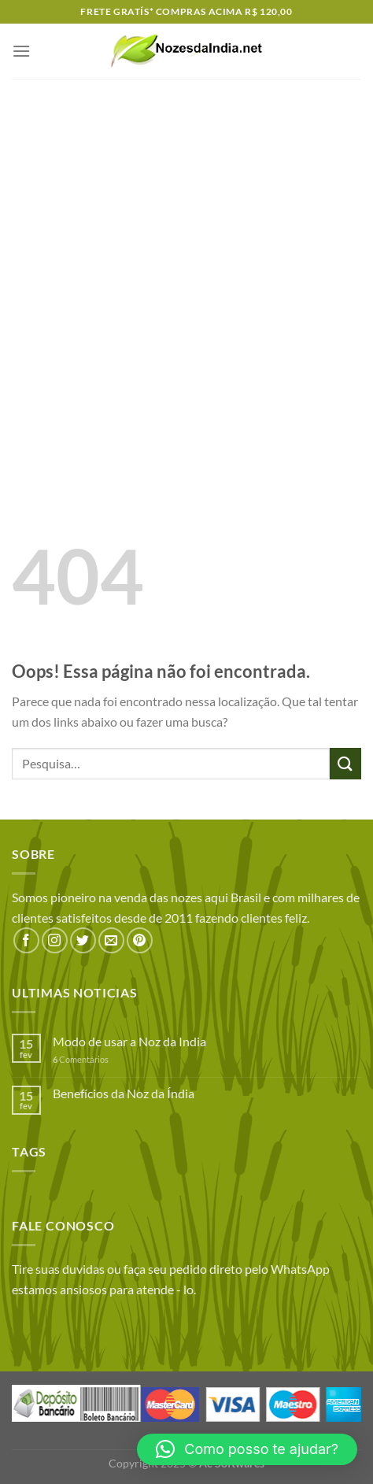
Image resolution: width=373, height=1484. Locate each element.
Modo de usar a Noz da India (129, 1041)
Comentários (81, 1059)
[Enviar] (345, 763)
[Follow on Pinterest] (140, 940)
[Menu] (21, 50)
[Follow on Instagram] (55, 940)
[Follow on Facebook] (26, 940)
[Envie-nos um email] (111, 940)
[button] (247, 1449)
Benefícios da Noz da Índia (123, 1093)
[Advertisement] (186, 273)
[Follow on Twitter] (83, 940)
